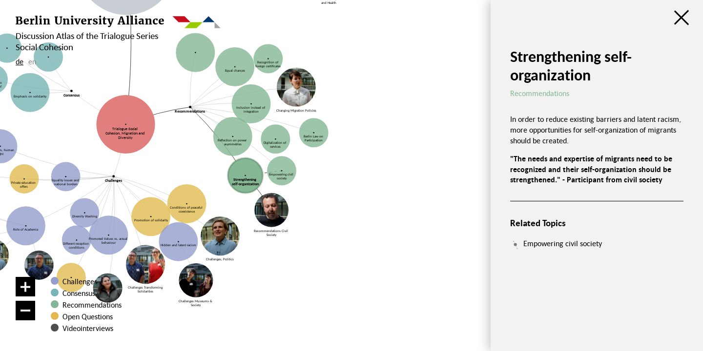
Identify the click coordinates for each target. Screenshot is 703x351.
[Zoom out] (25, 310)
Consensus (78, 293)
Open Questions (87, 316)
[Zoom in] (25, 286)
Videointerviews (87, 328)
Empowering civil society (562, 243)
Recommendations (92, 305)
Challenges (79, 281)
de (19, 61)
